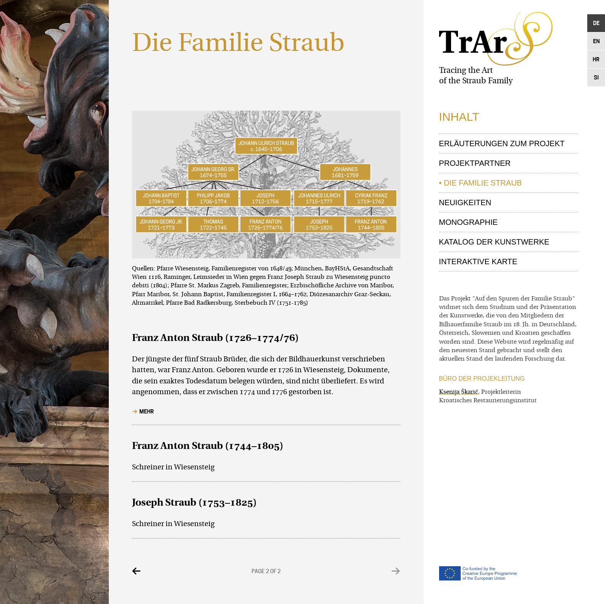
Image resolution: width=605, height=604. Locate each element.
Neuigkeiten (465, 202)
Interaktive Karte (478, 261)
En (596, 41)
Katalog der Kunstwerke (494, 242)
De (596, 23)
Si (596, 77)
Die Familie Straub (483, 183)
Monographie (468, 222)
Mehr (146, 411)
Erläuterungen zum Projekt (502, 143)
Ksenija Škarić (458, 392)
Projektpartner (475, 163)
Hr (596, 59)
